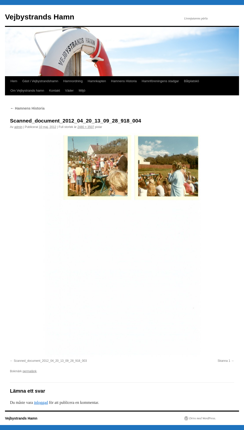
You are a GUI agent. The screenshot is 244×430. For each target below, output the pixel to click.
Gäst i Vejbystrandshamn (40, 81)
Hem (13, 81)
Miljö (82, 90)
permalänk (30, 371)
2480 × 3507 (85, 127)
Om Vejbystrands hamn (27, 90)
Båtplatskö (191, 81)
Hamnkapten (97, 81)
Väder (69, 90)
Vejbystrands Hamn (39, 17)
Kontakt (54, 90)
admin (18, 127)
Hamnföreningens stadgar (160, 81)
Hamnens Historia (124, 81)
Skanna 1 (224, 361)
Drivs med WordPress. (202, 418)
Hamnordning (73, 81)
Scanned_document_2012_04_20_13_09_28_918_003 (50, 361)
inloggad (41, 402)
